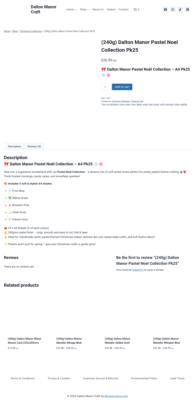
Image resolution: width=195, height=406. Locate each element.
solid (162, 104)
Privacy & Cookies (59, 378)
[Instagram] (173, 9)
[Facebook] (165, 9)
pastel (145, 104)
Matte (139, 104)
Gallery (111, 9)
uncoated (169, 104)
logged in (138, 269)
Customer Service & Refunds (100, 378)
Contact (123, 9)
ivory (133, 104)
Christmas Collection (121, 101)
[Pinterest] (187, 9)
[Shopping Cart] (135, 9)
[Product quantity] (106, 87)
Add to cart (122, 87)
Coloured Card (137, 101)
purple (156, 104)
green (128, 104)
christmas (114, 104)
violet (176, 104)
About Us (98, 9)
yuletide (183, 104)
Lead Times (177, 378)
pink (151, 104)
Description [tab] (14, 146)
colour (122, 104)
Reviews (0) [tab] (34, 146)
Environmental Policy (144, 378)
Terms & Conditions (22, 378)
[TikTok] (180, 9)
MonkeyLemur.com (116, 396)
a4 (108, 104)
